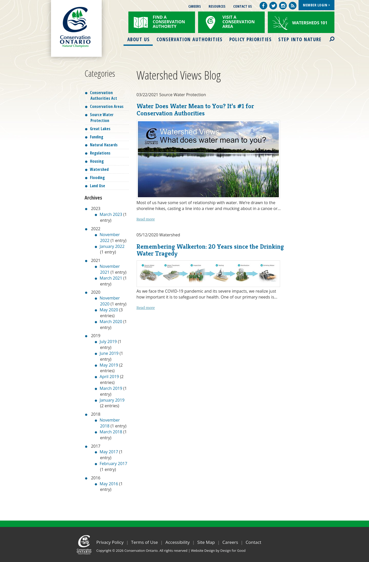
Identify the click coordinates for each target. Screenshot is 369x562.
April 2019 (109, 376)
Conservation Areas (107, 106)
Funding (96, 137)
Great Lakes (100, 128)
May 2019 (109, 365)
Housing (97, 161)
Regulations (100, 153)
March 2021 (111, 278)
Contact (253, 542)
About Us (138, 39)
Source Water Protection (102, 117)
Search (327, 36)
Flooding (97, 177)
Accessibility (177, 542)
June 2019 (109, 353)
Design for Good (233, 550)
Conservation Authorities (190, 39)
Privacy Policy (110, 542)
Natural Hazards (104, 145)
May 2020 (109, 310)
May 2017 (109, 452)
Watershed (99, 169)
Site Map (206, 542)
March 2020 (111, 321)
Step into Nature (299, 39)
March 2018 (111, 432)
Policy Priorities (250, 39)
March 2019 (111, 388)
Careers (194, 6)
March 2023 (111, 214)
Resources (217, 6)
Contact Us (242, 6)
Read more (146, 219)
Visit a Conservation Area (238, 21)
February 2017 (113, 463)
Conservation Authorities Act (103, 95)
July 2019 (108, 341)
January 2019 (112, 400)
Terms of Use (144, 542)
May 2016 (109, 484)
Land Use (97, 186)
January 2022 (112, 246)
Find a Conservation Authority (169, 21)
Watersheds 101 (309, 23)
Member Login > (316, 5)
